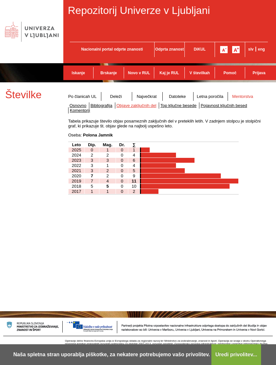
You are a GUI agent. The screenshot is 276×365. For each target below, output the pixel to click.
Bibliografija (101, 105)
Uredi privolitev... (236, 354)
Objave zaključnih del (137, 105)
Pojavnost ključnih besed (224, 105)
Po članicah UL (82, 96)
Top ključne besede (178, 105)
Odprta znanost (169, 49)
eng (261, 49)
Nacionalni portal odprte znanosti (112, 49)
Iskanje (78, 73)
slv (251, 49)
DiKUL (200, 49)
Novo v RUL (139, 73)
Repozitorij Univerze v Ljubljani (139, 10)
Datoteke (177, 96)
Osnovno (77, 105)
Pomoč (229, 73)
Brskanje (108, 73)
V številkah (199, 73)
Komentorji (80, 110)
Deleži (116, 96)
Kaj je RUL (169, 73)
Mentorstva (242, 96)
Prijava (259, 73)
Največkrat (147, 96)
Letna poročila (210, 96)
